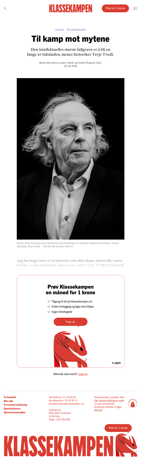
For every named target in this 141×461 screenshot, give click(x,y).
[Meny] (135, 8)
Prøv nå (70, 322)
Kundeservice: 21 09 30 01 (63, 400)
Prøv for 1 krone (115, 8)
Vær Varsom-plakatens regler (109, 400)
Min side (8, 400)
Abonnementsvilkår (15, 412)
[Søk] (5, 8)
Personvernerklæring (15, 404)
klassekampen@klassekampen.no (66, 403)
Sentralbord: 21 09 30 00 (62, 397)
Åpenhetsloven (12, 408)
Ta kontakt (10, 397)
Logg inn (83, 374)
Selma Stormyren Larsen (52, 62)
